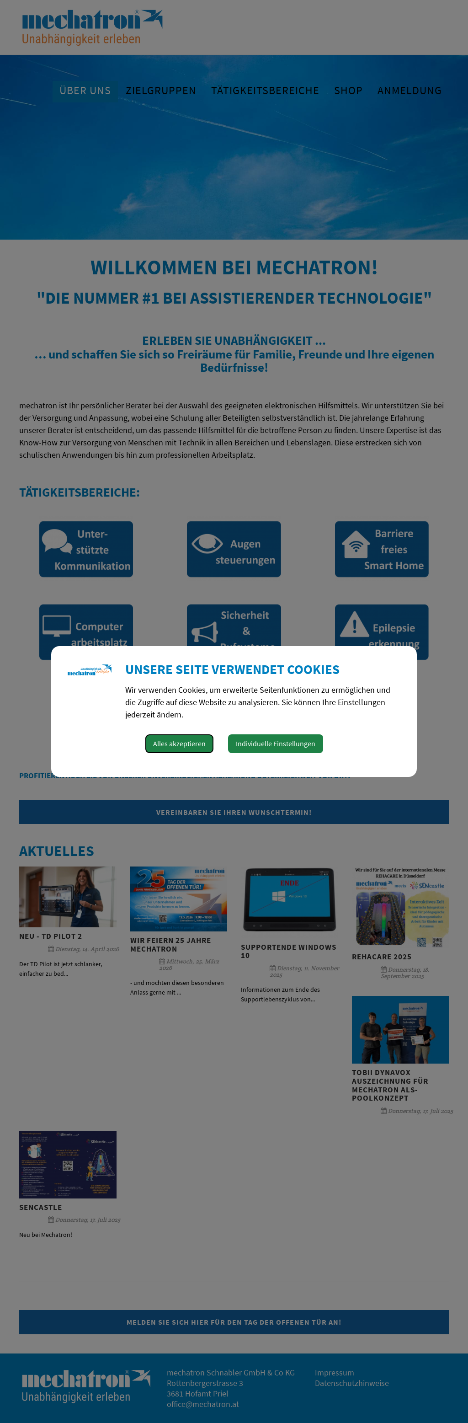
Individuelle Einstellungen (275, 743)
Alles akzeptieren (179, 743)
